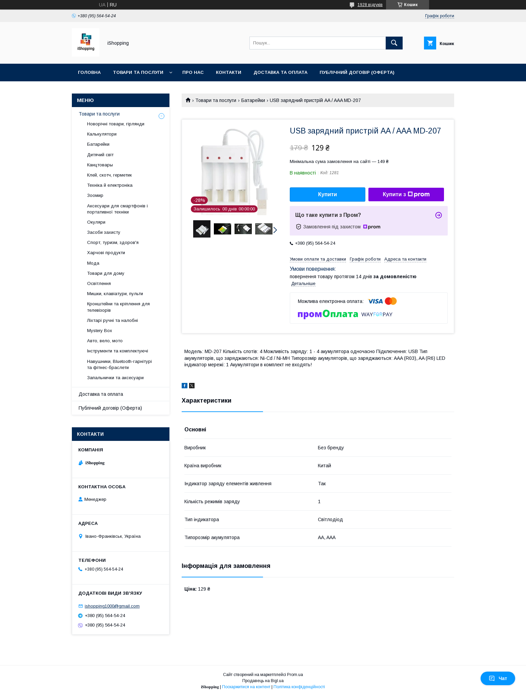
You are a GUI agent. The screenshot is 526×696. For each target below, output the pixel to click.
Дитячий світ (100, 154)
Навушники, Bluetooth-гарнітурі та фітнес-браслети (119, 364)
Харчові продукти (106, 252)
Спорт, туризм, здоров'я (113, 242)
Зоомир (95, 195)
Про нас (193, 72)
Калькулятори (102, 134)
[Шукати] (394, 43)
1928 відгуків (370, 4)
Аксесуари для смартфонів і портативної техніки (117, 208)
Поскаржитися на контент (246, 686)
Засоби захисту (103, 232)
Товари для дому (105, 273)
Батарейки (253, 100)
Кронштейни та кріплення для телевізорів (118, 306)
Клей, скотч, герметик (109, 175)
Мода (93, 263)
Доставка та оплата (280, 72)
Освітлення (99, 283)
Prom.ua (295, 674)
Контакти (228, 72)
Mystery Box (99, 330)
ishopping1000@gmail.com (112, 606)
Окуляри (96, 222)
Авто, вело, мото (105, 340)
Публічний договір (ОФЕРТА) (357, 72)
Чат (498, 678)
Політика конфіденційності (299, 686)
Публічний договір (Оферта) (110, 408)
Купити (327, 194)
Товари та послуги (138, 72)
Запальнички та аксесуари (115, 377)
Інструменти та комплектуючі (117, 350)
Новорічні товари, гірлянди (115, 123)
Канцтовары (100, 164)
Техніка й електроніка (110, 185)
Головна (89, 72)
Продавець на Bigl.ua (263, 680)
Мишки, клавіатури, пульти (115, 293)
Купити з (406, 194)
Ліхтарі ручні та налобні (112, 320)
